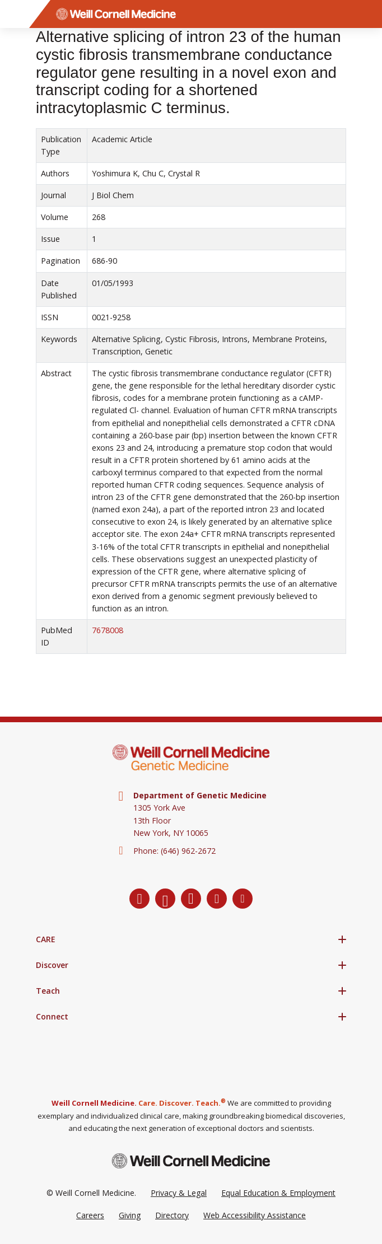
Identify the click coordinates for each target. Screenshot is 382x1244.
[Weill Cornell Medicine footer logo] (191, 1161)
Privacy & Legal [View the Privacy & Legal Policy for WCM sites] (179, 1192)
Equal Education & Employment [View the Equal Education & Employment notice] (278, 1192)
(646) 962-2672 (188, 850)
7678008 (107, 630)
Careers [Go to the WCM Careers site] (90, 1215)
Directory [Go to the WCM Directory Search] (172, 1215)
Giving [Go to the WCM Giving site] (130, 1215)
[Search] (368, 14)
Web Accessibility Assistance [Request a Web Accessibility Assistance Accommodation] (254, 1215)
